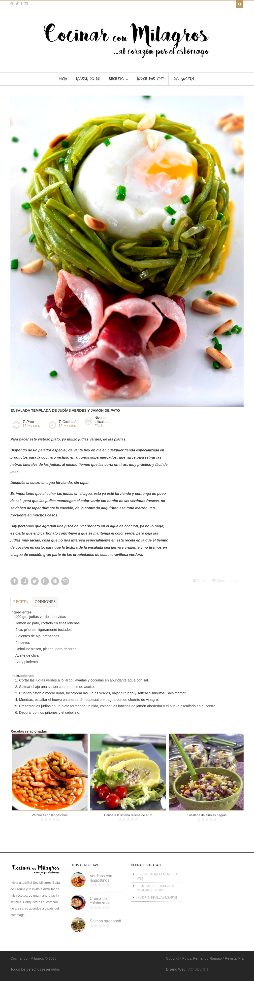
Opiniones (45, 602)
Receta (20, 602)
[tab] (20, 604)
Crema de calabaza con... (103, 900)
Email (199, 580)
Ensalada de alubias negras (206, 815)
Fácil (98, 426)
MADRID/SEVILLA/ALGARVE (157, 897)
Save (218, 580)
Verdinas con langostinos (50, 815)
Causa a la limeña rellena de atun (128, 815)
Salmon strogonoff (105, 921)
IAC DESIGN (197, 969)
